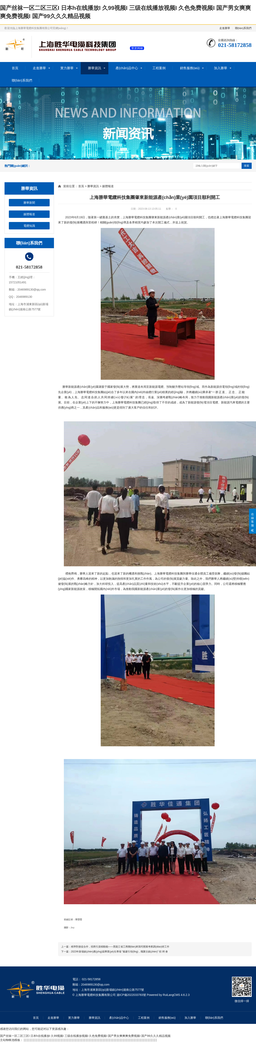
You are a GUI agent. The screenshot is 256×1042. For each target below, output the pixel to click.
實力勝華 (67, 68)
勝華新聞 (29, 202)
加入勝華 (220, 68)
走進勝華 (224, 28)
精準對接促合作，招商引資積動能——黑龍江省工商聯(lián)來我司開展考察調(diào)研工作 (120, 946)
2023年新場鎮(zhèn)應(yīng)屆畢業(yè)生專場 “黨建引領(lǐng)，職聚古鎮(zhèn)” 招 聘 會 (119, 951)
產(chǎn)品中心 (127, 68)
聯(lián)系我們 (243, 28)
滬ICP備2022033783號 (131, 994)
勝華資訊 (94, 68)
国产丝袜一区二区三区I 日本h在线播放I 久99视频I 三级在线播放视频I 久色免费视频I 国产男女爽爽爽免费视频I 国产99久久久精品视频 (85, 1035)
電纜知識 (29, 225)
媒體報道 (29, 214)
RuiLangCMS (171, 994)
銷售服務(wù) (190, 68)
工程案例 (159, 68)
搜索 (246, 165)
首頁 (15, 68)
